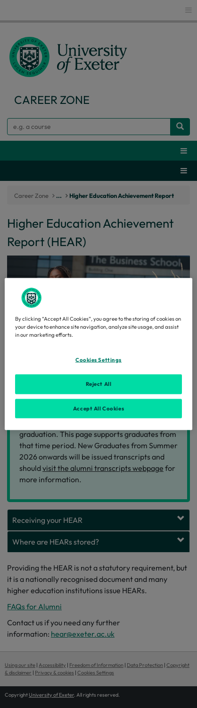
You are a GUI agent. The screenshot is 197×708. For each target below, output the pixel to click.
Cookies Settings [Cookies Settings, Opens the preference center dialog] (98, 359)
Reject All (99, 383)
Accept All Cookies (98, 408)
